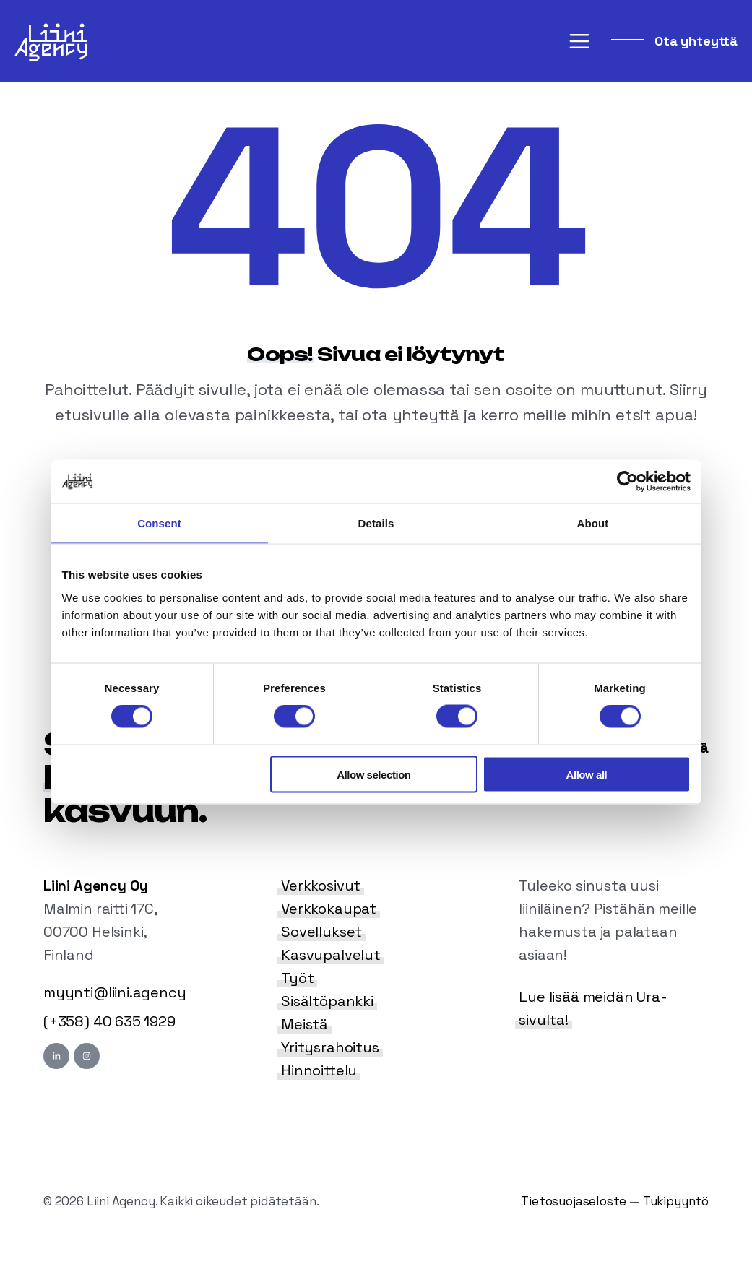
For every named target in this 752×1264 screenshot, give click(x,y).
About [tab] (593, 523)
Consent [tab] (159, 523)
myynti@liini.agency (114, 992)
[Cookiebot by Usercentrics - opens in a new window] (627, 482)
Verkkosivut (320, 885)
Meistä (304, 1024)
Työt (297, 978)
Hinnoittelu (319, 1070)
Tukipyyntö (676, 1201)
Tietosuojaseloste (573, 1201)
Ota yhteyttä (694, 41)
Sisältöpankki (327, 1001)
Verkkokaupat (328, 908)
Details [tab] (376, 523)
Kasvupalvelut (331, 954)
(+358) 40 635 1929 (109, 1021)
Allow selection (373, 774)
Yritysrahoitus (330, 1047)
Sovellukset (321, 931)
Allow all (587, 774)
